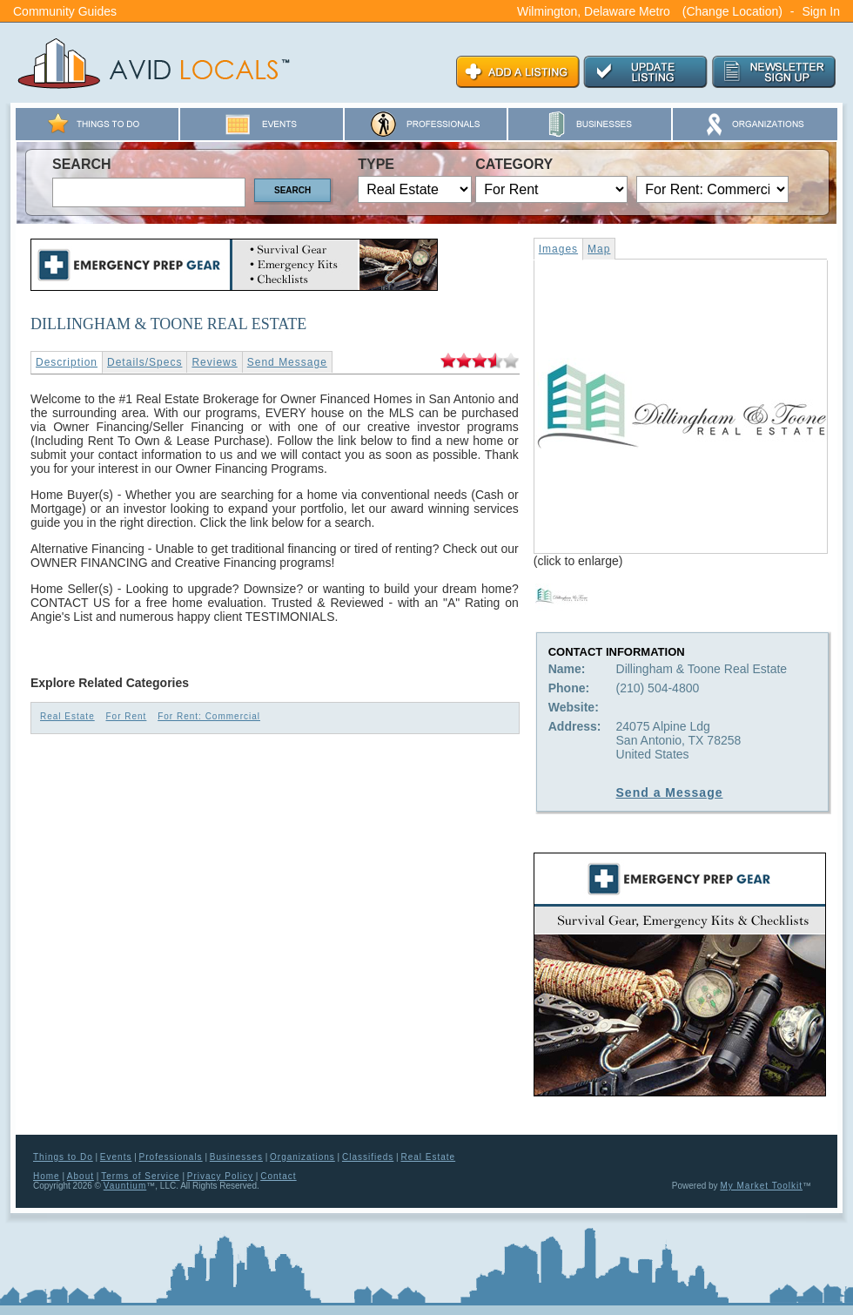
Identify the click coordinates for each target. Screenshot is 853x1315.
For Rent (125, 716)
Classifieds (367, 1157)
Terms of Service (140, 1176)
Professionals (171, 1157)
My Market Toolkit (761, 1185)
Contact (278, 1176)
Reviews (214, 362)
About (80, 1176)
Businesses (236, 1157)
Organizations (302, 1157)
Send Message (287, 362)
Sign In (821, 11)
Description (66, 362)
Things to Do (63, 1157)
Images (558, 249)
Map (599, 249)
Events (116, 1157)
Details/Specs (144, 362)
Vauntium (125, 1185)
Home (46, 1176)
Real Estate (67, 716)
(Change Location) (732, 11)
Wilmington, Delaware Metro (593, 11)
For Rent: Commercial (209, 716)
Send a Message (669, 792)
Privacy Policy (220, 1176)
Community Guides (65, 11)
